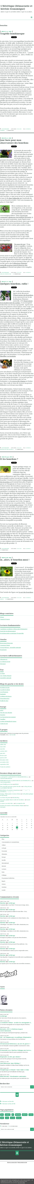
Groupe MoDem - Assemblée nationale (10, 647)
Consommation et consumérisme (10, 842)
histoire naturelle (9, 449)
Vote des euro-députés (6, 712)
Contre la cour (4, 723)
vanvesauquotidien (5, 782)
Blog (3, 839)
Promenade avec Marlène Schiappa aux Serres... (16, 1050)
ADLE (1, 710)
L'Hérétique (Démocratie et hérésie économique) (16, 7)
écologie (4, 848)
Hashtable (3, 694)
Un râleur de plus (4, 687)
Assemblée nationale (5, 678)
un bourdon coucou (16, 505)
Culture (4, 845)
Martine (2, 903)
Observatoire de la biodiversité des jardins (16, 302)
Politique (4, 875)
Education (4, 854)
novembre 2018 (4, 762)
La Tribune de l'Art (5, 661)
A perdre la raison (5, 690)
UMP (2, 1118)
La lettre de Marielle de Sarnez (8, 721)
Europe (4, 857)
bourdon (28, 129)
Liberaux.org (3, 659)
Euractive (2, 715)
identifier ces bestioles (8, 356)
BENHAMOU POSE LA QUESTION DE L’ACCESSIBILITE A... (15, 780)
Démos (2, 617)
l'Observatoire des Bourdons (23, 295)
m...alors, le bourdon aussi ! (14, 559)
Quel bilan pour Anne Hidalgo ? (10, 1063)
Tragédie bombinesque (12, 33)
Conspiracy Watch (5, 645)
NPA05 (17, 784)
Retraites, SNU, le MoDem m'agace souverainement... (11, 1030)
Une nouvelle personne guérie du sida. (10, 786)
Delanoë (7, 1114)
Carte (2, 987)
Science (4, 884)
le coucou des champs (18, 381)
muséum (2, 449)
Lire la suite (12, 735)
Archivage (11, 903)
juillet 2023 (3, 744)
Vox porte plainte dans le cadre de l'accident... (12, 800)
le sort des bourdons (26, 592)
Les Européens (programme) (8, 717)
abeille (2, 599)
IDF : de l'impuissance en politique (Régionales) (15, 1037)
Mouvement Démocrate (6, 643)
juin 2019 (2, 753)
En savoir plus (21, 1182)
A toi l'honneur (4, 692)
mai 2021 (2, 749)
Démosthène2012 (4, 698)
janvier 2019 (3, 757)
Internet (4, 866)
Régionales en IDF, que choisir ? (10, 1057)
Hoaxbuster (3, 649)
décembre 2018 (4, 760)
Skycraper (3, 664)
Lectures (4, 869)
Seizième (4, 887)
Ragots (3, 881)
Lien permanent (4, 129)
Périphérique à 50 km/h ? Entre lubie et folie (14, 1070)
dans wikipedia (14, 198)
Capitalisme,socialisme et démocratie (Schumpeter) (13, 629)
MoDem (18, 1114)
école (7, 1118)
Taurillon (2, 719)
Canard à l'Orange (5, 619)
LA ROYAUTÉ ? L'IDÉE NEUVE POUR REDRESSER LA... (14, 777)
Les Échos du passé (5, 797)
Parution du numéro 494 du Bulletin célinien (12, 805)
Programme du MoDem (8, 878)
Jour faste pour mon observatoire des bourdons (14, 141)
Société (3, 890)
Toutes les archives (5, 767)
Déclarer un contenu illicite (12, 1162)
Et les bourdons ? (9, 459)
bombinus (2, 130)
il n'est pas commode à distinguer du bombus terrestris (15, 216)
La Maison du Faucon (5, 696)
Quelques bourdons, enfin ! (14, 283)
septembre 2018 (4, 764)
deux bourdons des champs (19, 331)
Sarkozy (19, 1118)
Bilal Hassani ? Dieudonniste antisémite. (13, 1076)
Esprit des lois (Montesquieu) (8, 631)
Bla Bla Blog (16, 797)
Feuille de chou (4, 700)
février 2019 (3, 755)
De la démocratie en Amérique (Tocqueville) (12, 633)
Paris (3, 872)
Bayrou (24, 1114)
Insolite (4, 860)
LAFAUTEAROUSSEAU (6, 778)
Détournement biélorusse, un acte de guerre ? (15, 1044)
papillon (2, 274)
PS (12, 1114)
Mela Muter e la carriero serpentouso (10, 790)
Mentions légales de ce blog (22, 1162)
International (5, 863)
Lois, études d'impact (5, 675)
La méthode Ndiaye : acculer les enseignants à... (16, 1022)
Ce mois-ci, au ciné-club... (6, 803)
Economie (4, 851)
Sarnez (31, 1114)
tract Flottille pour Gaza (6, 784)
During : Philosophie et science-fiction (10, 794)
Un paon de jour (19, 244)
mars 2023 (3, 746)
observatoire (8, 274)
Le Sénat (2, 673)
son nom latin (5, 534)
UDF (2, 1114)
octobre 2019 (3, 751)
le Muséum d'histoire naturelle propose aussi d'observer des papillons (13, 265)
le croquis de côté (20, 803)
